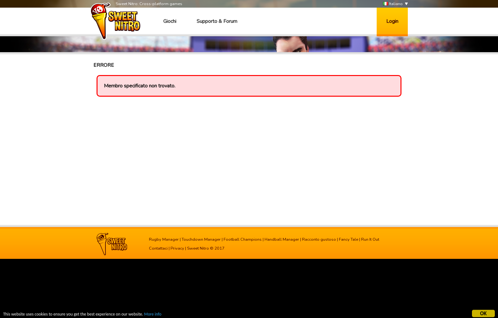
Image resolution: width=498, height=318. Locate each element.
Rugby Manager (164, 239)
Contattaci (158, 248)
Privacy (177, 248)
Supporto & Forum (217, 21)
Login (392, 21)
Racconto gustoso (319, 239)
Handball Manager (282, 239)
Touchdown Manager (201, 239)
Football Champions (243, 239)
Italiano (393, 4)
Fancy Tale (348, 239)
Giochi (169, 21)
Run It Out (370, 239)
